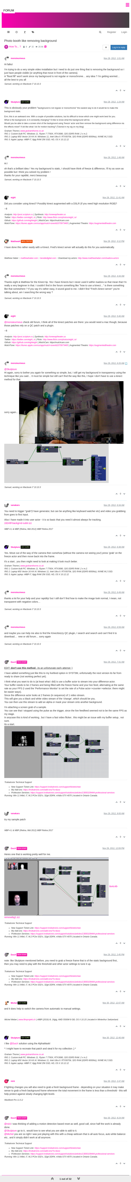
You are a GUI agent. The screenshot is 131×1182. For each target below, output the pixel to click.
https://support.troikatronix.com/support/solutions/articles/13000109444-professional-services (73, 789)
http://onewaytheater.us (55, 211)
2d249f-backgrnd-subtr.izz (18, 519)
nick (13, 1078)
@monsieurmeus (13, 318)
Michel (14, 999)
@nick (7, 1120)
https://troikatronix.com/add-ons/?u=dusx (41, 786)
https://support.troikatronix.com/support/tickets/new (58, 783)
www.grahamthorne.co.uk (32, 127)
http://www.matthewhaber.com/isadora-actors (98, 255)
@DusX (14, 1040)
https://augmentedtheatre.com (102, 220)
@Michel (9, 1130)
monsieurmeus (18, 55)
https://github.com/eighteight (24, 217)
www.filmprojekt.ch (27, 1016)
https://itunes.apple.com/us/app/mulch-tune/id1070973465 (42, 220)
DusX (13, 659)
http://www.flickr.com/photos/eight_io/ (60, 214)
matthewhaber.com (29, 255)
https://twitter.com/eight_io (23, 214)
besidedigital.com (48, 255)
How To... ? (15, 43)
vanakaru (15, 502)
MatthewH (15, 238)
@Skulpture (10, 365)
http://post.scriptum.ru (23, 211)
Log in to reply (118, 44)
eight (13, 194)
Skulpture (15, 98)
